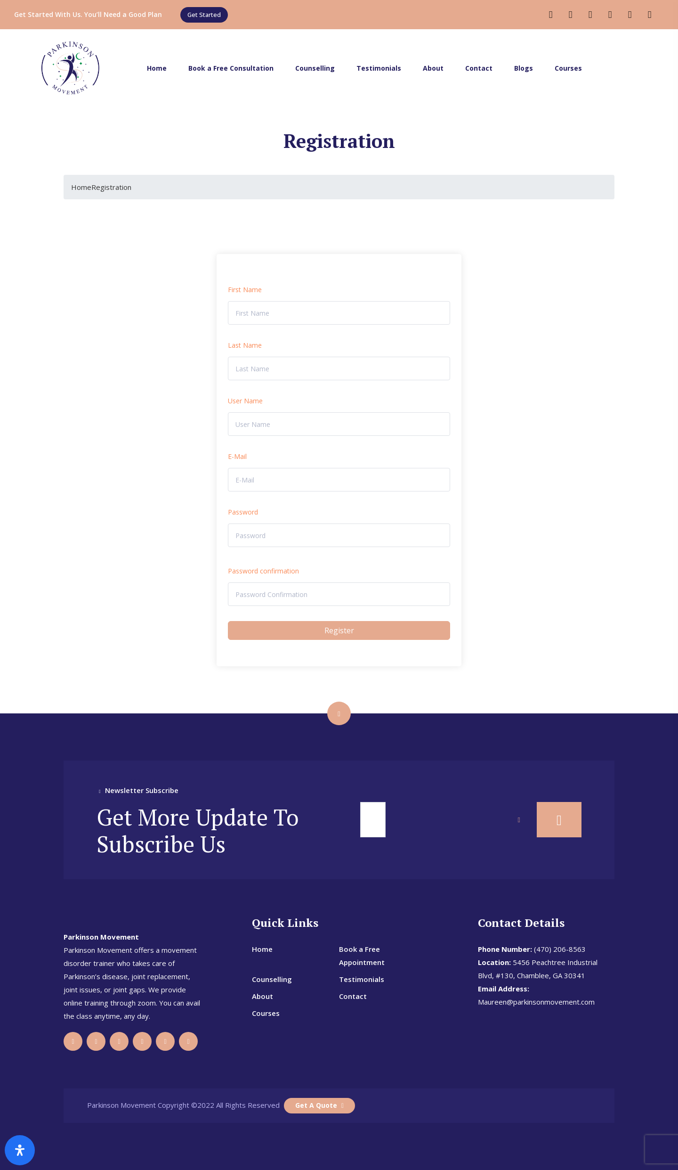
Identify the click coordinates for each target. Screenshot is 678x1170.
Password (243, 511)
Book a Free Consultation (231, 68)
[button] (204, 15)
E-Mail (237, 456)
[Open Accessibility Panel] (20, 1150)
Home (157, 68)
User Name (245, 400)
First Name (245, 289)
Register (339, 630)
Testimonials (378, 68)
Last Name (245, 345)
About (433, 68)
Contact (478, 68)
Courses (568, 68)
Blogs (523, 68)
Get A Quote (319, 1105)
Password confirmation (263, 570)
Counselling (315, 68)
